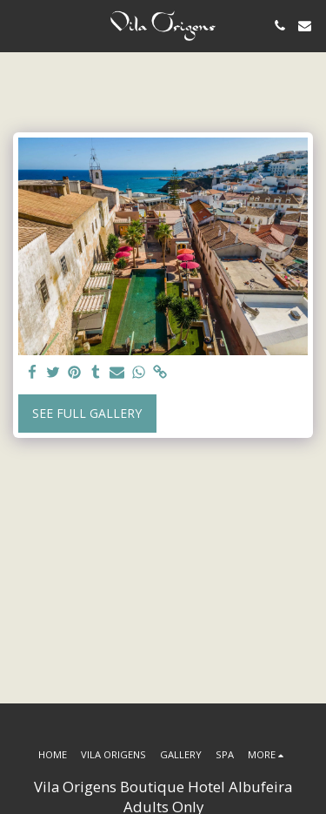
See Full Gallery (87, 413)
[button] (19, 25)
